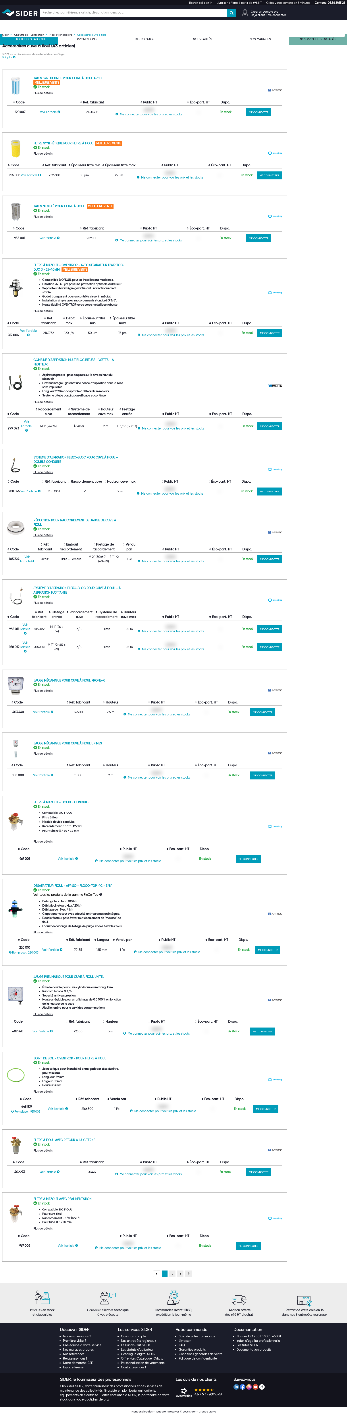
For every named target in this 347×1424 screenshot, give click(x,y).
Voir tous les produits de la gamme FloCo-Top (121, 903)
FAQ (182, 1354)
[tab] (86, 1338)
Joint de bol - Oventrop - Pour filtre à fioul (125, 1067)
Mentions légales (141, 1420)
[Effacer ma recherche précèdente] (49, 96)
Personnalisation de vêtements (142, 1371)
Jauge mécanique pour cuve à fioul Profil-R (124, 689)
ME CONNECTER (314, 120)
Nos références (73, 1362)
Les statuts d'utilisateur (137, 1358)
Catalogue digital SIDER (138, 1362)
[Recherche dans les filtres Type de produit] (27, 97)
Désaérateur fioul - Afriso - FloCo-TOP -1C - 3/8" (128, 894)
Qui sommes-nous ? (77, 1345)
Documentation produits (254, 1358)
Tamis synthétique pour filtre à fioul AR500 (124, 87)
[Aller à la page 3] (180, 1282)
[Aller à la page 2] (172, 1282)
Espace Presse (73, 1376)
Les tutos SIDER (247, 1354)
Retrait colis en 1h (200, 2)
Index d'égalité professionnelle (258, 1349)
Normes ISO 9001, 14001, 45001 (259, 1345)
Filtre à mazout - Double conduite (117, 811)
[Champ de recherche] (133, 13)
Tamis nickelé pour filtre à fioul (115, 215)
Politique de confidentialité (198, 1367)
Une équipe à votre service (82, 1354)
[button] (330, 2)
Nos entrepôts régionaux (138, 1349)
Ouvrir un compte (133, 1345)
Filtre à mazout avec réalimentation (118, 1207)
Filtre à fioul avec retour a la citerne (119, 1148)
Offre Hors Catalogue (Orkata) (142, 1367)
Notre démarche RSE (78, 1371)
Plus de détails (98, 101)
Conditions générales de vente (200, 1362)
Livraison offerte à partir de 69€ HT (239, 2)
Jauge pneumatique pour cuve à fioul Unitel (124, 985)
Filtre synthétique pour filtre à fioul (119, 152)
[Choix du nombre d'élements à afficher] (314, 69)
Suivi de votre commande (197, 1345)
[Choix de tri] (284, 69)
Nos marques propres (78, 1358)
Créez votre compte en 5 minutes (288, 2)
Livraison (185, 1349)
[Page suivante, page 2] (188, 1282)
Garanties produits (192, 1358)
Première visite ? (74, 1349)
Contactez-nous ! (133, 1376)
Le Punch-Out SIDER (135, 1354)
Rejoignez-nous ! (75, 1367)
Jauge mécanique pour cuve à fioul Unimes (123, 752)
